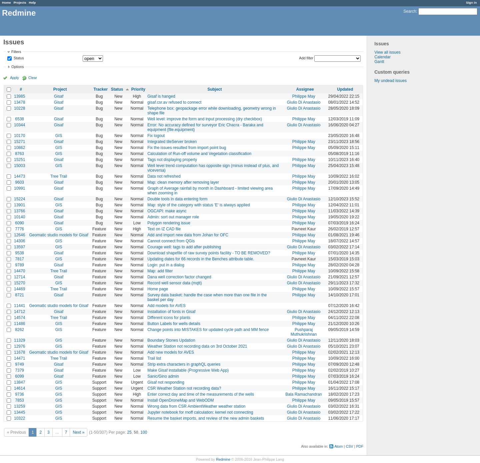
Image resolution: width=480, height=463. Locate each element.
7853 (19, 400)
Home (6, 2)
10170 (19, 135)
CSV (349, 446)
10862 (19, 147)
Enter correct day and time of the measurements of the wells (200, 394)
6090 (19, 223)
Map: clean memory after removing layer (183, 182)
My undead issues (390, 80)
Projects (20, 2)
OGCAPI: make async (166, 211)
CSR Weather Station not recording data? (184, 388)
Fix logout (156, 135)
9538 (19, 253)
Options (17, 67)
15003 (19, 165)
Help (32, 2)
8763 (19, 153)
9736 (19, 394)
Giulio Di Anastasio (304, 102)
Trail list (154, 358)
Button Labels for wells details (173, 323)
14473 (19, 176)
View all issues (387, 52)
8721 (19, 295)
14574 (19, 317)
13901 (19, 205)
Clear (32, 78)
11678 (19, 352)
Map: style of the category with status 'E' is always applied (198, 205)
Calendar (382, 57)
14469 (19, 289)
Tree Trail (58, 176)
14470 (19, 271)
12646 (19, 235)
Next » (78, 432)
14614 (19, 388)
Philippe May (303, 96)
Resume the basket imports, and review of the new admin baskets (205, 418)
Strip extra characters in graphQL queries (183, 364)
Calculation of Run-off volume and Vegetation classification (199, 153)
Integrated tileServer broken (172, 141)
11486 (19, 323)
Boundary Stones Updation (171, 340)
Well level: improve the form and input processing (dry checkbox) (204, 119)
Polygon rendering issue (168, 223)
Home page (157, 289)
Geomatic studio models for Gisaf (58, 235)
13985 (19, 96)
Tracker (100, 89)
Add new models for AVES (170, 352)
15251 (19, 159)
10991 (19, 188)
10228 (19, 108)
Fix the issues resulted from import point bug (186, 147)
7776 (19, 229)
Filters (16, 52)
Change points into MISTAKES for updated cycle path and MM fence (208, 329)
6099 (19, 376)
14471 (19, 358)
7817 (19, 259)
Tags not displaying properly (172, 159)
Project (60, 89)
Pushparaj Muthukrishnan (304, 332)
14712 (19, 311)
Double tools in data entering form (177, 199)
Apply (14, 78)
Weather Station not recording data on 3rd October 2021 (197, 346)
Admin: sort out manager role (173, 217)
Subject (214, 89)
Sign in (471, 2)
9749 (19, 364)
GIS (58, 135)
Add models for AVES (166, 305)
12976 (19, 346)
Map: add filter (160, 271)
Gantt (379, 61)
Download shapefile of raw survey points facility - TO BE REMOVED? (208, 253)
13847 (19, 382)
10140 (19, 217)
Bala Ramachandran (303, 394)
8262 (19, 329)
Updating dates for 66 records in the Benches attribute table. (200, 259)
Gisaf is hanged (161, 96)
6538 (19, 119)
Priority (138, 89)
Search (409, 11)
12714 (19, 277)
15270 (19, 283)
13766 (19, 211)
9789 (19, 265)
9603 (19, 182)
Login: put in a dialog (165, 265)
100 (143, 432)
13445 (19, 412)
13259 (19, 406)
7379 (19, 370)
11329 (19, 340)
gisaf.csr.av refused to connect (174, 102)
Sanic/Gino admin (163, 376)
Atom (338, 446)
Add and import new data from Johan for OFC (187, 235)
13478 (19, 102)
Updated (345, 89)
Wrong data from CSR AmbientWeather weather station (196, 406)
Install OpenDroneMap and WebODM (180, 400)
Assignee (305, 89)
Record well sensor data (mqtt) (174, 283)
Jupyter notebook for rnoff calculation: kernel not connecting (200, 412)
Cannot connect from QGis (171, 241)
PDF (359, 446)
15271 (19, 141)
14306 (19, 241)
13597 (19, 247)
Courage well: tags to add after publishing (184, 247)
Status (18, 58)
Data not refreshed (163, 176)
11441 (19, 305)
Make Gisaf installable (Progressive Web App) (188, 370)
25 (129, 432)
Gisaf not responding (165, 382)
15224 (19, 199)
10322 (19, 418)
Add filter (306, 58)
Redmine (223, 459)
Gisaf (58, 96)
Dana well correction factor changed (179, 277)
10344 (19, 125)
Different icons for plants (168, 317)
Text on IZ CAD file (164, 229)
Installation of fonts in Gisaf (171, 311)
